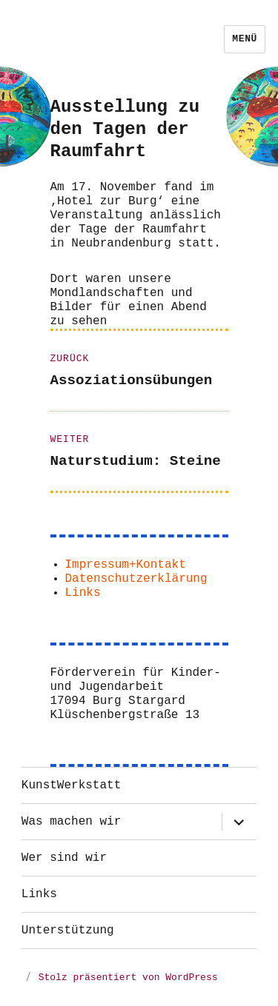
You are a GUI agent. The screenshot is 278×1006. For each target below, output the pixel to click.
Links (83, 593)
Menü (244, 38)
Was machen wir (71, 821)
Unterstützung (67, 930)
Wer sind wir (64, 858)
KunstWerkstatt (71, 785)
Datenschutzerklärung (136, 579)
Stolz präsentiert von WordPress (128, 977)
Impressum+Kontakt (125, 564)
